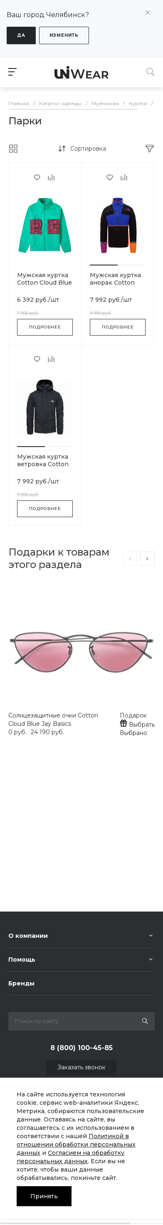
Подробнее (45, 327)
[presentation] (130, 558)
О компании (28, 936)
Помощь (21, 959)
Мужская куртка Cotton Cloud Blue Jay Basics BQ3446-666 (44, 286)
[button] (31, 446)
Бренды (21, 983)
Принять (44, 1196)
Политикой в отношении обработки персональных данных (76, 1144)
